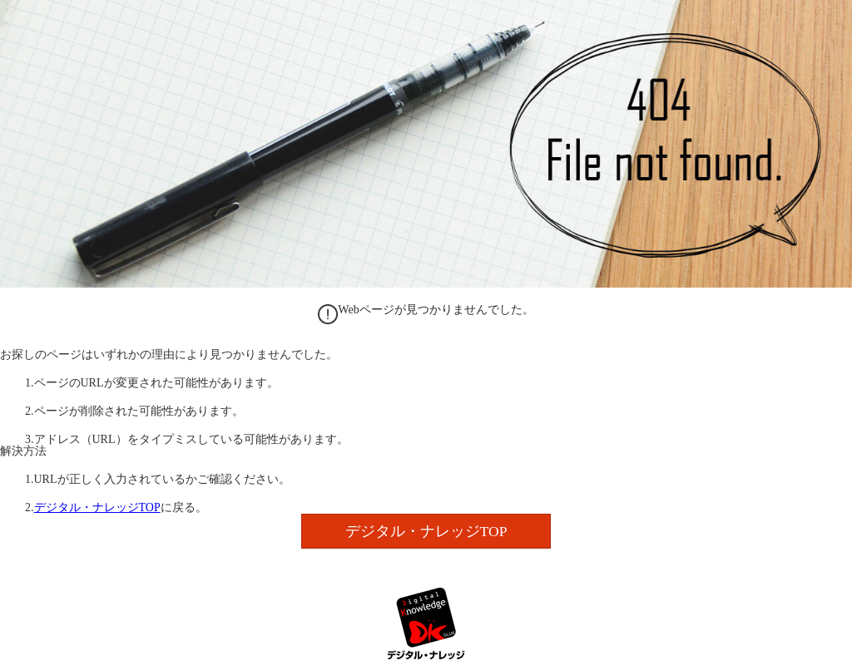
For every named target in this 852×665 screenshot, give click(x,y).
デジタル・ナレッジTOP (97, 507)
